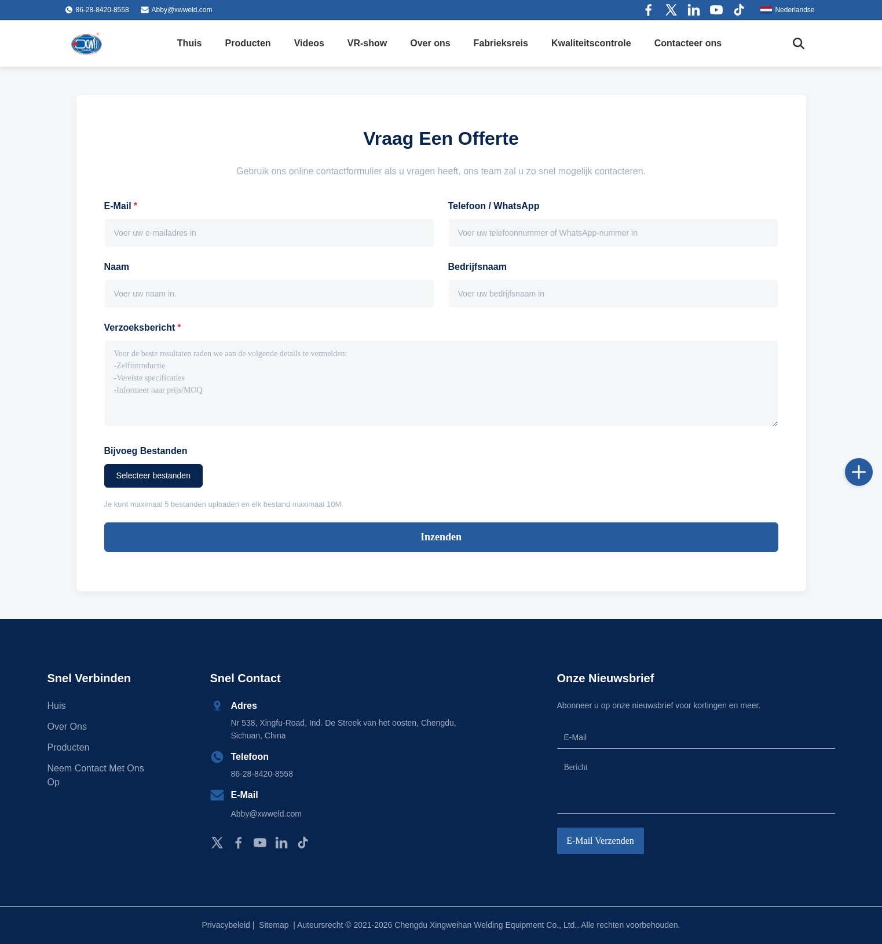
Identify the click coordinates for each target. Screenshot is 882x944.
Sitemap (273, 925)
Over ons (430, 43)
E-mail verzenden (600, 841)
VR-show (367, 43)
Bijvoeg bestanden (146, 451)
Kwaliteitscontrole (591, 43)
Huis (56, 706)
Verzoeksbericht (142, 327)
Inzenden (441, 537)
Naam (117, 267)
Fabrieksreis (501, 43)
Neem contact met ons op (95, 775)
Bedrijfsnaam (477, 267)
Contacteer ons (688, 43)
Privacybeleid (226, 925)
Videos (309, 43)
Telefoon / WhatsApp (494, 206)
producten (68, 747)
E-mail (120, 206)
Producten (248, 43)
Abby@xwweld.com (182, 10)
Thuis (189, 43)
